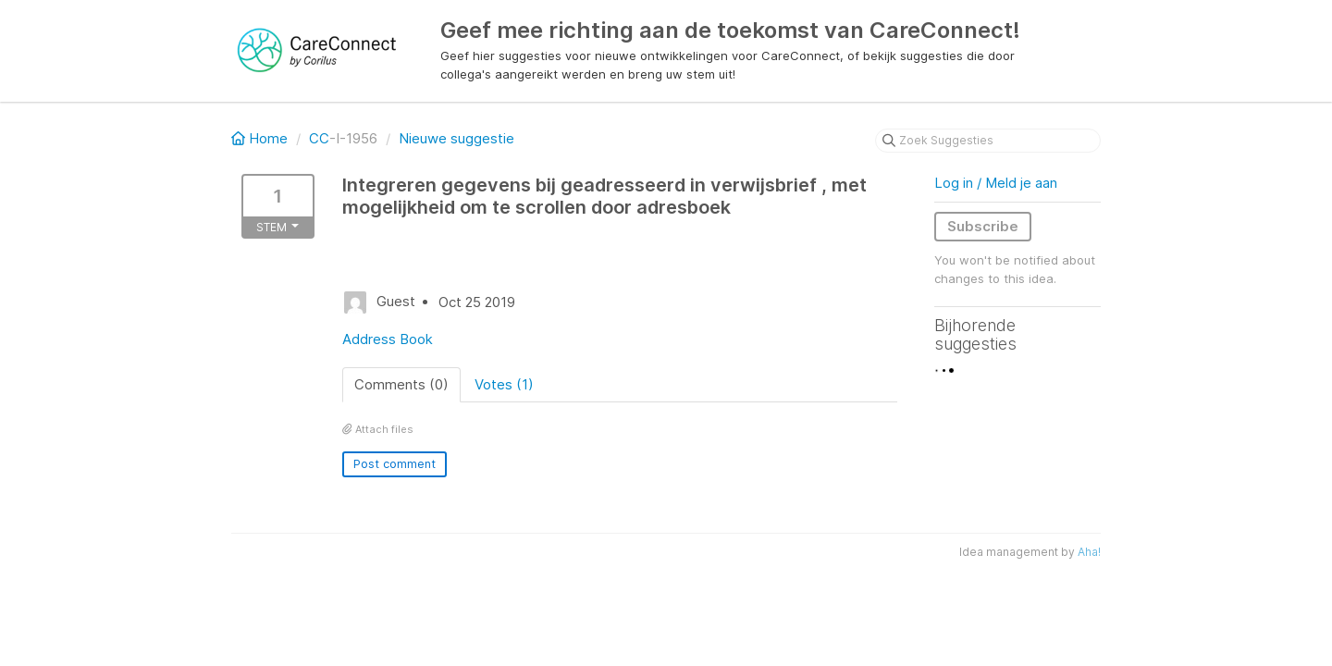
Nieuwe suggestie (456, 138)
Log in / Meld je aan (995, 182)
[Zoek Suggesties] (988, 141)
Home (261, 138)
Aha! (1089, 552)
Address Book (387, 339)
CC (319, 138)
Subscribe (982, 226)
